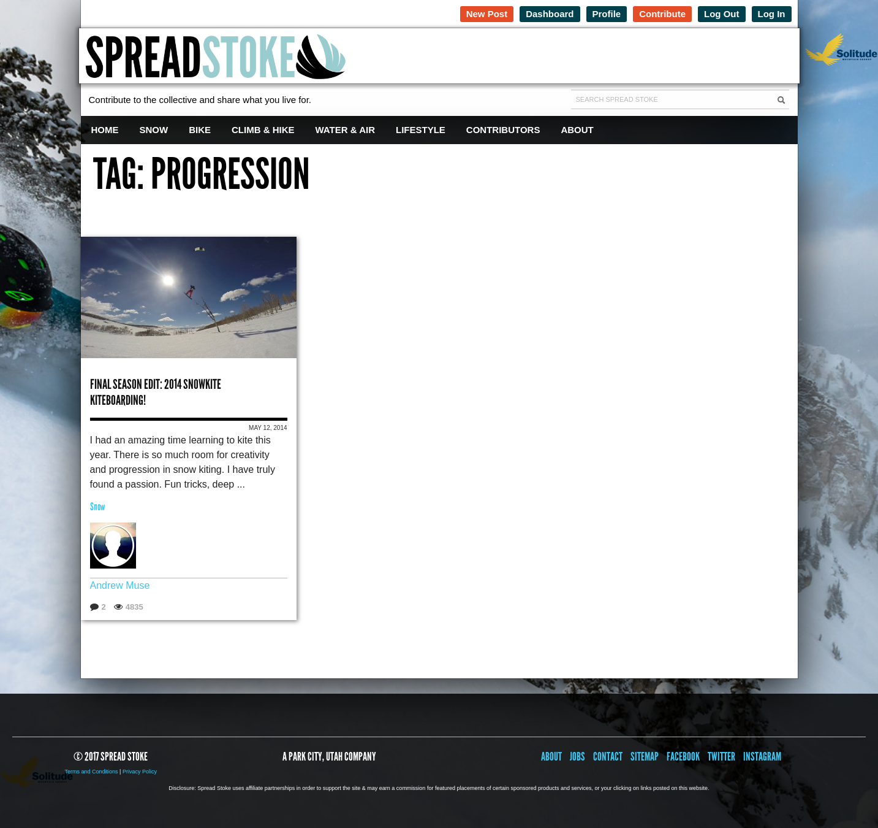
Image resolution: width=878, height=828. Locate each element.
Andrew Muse (120, 585)
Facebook (683, 756)
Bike (200, 130)
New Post (487, 14)
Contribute (662, 14)
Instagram (762, 756)
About (577, 130)
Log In (771, 14)
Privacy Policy (140, 772)
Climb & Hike (263, 130)
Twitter (721, 756)
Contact (608, 756)
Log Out (721, 14)
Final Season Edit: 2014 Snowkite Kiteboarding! (155, 392)
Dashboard (549, 14)
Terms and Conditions (91, 772)
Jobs (577, 756)
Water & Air (346, 130)
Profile (606, 14)
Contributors (503, 130)
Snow (154, 130)
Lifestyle (420, 130)
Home (105, 130)
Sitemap (644, 756)
